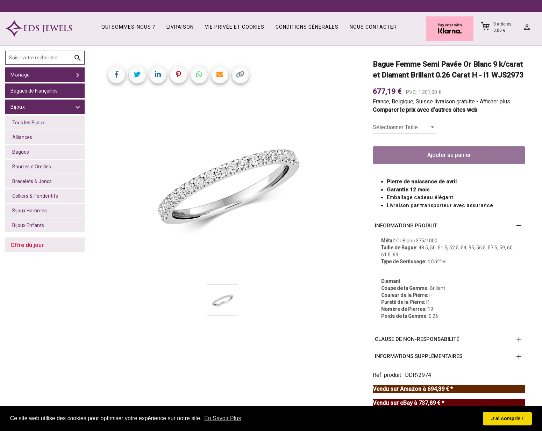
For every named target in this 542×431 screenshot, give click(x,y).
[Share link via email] (219, 74)
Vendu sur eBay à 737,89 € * (408, 403)
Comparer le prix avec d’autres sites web (425, 110)
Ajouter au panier (449, 155)
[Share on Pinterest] (178, 74)
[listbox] (404, 127)
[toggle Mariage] (78, 75)
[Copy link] (240, 74)
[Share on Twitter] (137, 74)
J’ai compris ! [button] (507, 418)
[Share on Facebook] (116, 74)
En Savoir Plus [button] (222, 418)
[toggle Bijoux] (78, 107)
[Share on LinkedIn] (157, 74)
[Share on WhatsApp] (199, 74)
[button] (449, 226)
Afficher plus (495, 101)
